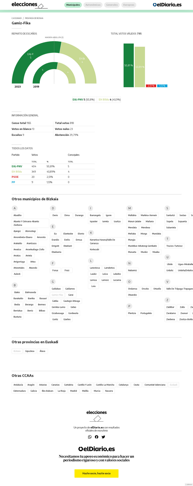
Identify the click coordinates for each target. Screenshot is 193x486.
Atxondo (33, 268)
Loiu (93, 286)
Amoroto (41, 237)
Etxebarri (68, 246)
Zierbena (170, 319)
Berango (29, 304)
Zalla (182, 307)
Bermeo (42, 304)
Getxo (73, 307)
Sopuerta (182, 221)
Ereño (67, 239)
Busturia (17, 317)
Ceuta (136, 384)
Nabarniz (132, 270)
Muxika (156, 252)
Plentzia (132, 313)
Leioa (105, 274)
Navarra (109, 391)
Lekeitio (117, 274)
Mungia (131, 239)
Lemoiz (105, 280)
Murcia (97, 391)
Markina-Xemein (149, 215)
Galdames (70, 288)
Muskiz (144, 252)
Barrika (31, 298)
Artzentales (19, 268)
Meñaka (132, 233)
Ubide (170, 264)
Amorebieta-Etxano (23, 237)
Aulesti (17, 274)
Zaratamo (171, 313)
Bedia (17, 304)
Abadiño (18, 215)
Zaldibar (170, 307)
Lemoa (93, 280)
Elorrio (81, 233)
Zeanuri (184, 313)
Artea (32, 261)
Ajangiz (17, 231)
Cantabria (68, 384)
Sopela (170, 221)
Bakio (17, 292)
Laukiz (93, 274)
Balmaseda (30, 292)
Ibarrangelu (95, 215)
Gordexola (73, 313)
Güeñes (67, 319)
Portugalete (146, 313)
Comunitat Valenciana (155, 384)
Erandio (55, 239)
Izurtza (117, 221)
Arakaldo (18, 243)
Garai (70, 295)
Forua (55, 270)
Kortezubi (94, 249)
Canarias (55, 384)
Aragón (30, 384)
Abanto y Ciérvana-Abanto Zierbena (26, 223)
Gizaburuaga (58, 313)
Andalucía (18, 384)
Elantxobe (68, 233)
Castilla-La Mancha (105, 384)
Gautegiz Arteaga (71, 301)
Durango (79, 215)
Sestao (183, 215)
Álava (42, 351)
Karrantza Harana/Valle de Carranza (102, 241)
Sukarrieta (171, 227)
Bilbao (42, 310)
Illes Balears (47, 391)
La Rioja (62, 391)
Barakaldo (18, 298)
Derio (55, 215)
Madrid (73, 391)
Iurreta (106, 221)
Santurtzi (170, 215)
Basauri (43, 298)
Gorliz (55, 319)
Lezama (117, 280)
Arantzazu (31, 243)
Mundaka (156, 233)
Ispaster (93, 221)
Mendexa (145, 227)
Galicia (34, 391)
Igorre (109, 215)
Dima (67, 215)
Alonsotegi (30, 231)
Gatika (55, 301)
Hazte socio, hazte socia (96, 473)
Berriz (30, 310)
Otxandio (132, 295)
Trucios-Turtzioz (174, 246)
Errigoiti (55, 246)
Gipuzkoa (29, 351)
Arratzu (17, 255)
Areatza (17, 249)
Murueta (132, 252)
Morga (144, 233)
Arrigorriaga (19, 261)
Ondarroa (132, 288)
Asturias (43, 384)
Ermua (79, 239)
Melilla (85, 391)
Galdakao (56, 288)
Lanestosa (95, 268)
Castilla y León (84, 384)
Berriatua (18, 310)
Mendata (132, 227)
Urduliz (170, 270)
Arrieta (29, 255)
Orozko (145, 288)
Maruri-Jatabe (134, 221)
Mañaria (150, 221)
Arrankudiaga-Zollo (35, 249)
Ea (55, 233)
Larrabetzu (109, 268)
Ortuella (157, 288)
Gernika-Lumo (58, 307)
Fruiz (67, 270)
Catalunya (123, 384)
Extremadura (20, 391)
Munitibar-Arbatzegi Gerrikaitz (142, 246)
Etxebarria (56, 252)
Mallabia (132, 215)
